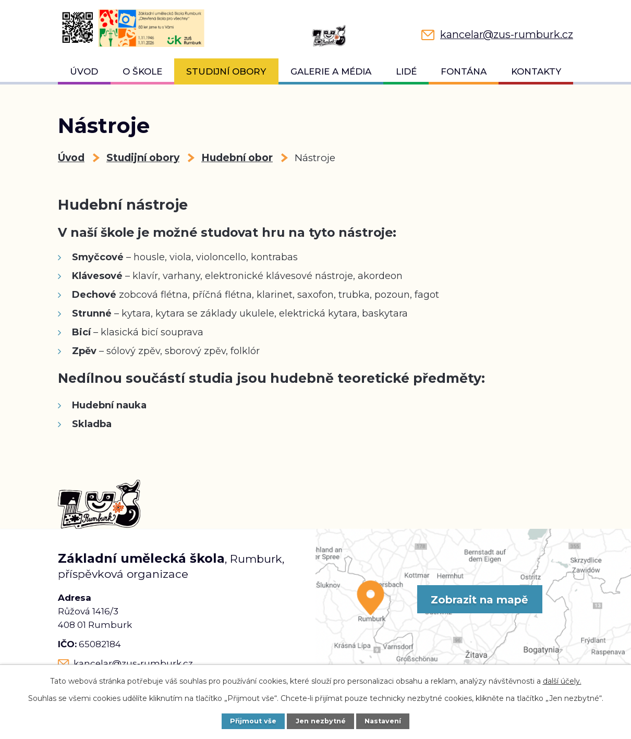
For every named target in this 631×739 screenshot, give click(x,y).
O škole (142, 71)
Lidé (406, 71)
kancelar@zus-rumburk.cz (133, 663)
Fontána (464, 71)
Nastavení (383, 721)
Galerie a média (330, 71)
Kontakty (536, 71)
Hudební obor (237, 158)
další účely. (562, 681)
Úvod (84, 71)
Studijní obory (226, 71)
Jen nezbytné (321, 721)
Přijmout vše (253, 721)
